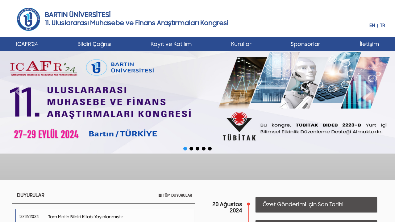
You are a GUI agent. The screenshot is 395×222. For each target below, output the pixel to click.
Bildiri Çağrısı (94, 44)
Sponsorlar (305, 44)
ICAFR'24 (27, 44)
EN (372, 25)
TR (382, 25)
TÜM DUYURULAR (175, 195)
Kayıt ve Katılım (171, 44)
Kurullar (241, 44)
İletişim (369, 44)
